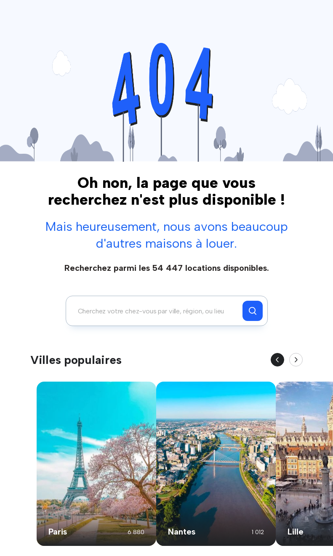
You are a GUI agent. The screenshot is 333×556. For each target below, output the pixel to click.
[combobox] (156, 311)
